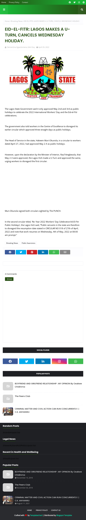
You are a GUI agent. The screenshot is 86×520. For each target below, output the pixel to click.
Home (3, 2)
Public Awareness (28, 243)
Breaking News (17, 21)
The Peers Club (22, 396)
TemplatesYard (36, 515)
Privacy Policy (14, 2)
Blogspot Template (64, 515)
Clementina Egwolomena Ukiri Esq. (21, 47)
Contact (25, 2)
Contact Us (55, 510)
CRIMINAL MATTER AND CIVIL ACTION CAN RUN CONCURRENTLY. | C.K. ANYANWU (47, 410)
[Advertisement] (43, 187)
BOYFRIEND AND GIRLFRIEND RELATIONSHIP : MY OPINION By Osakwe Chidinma (48, 385)
